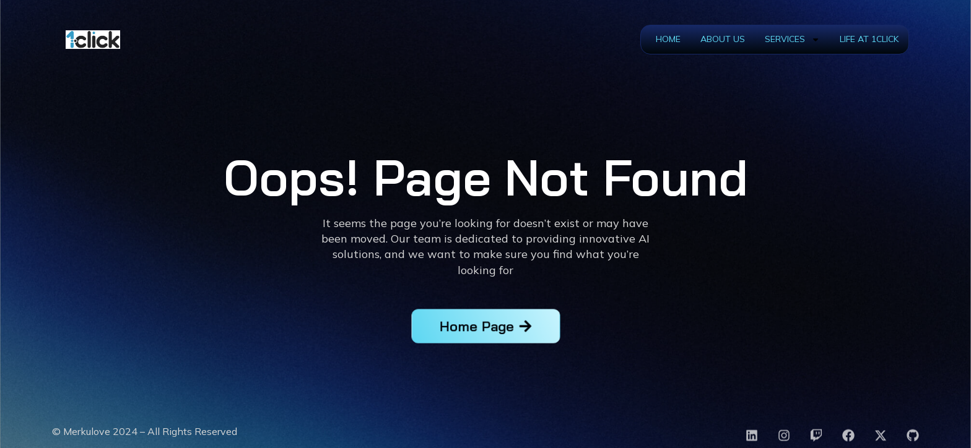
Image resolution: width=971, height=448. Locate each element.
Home (668, 39)
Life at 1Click (869, 39)
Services (792, 39)
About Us (722, 39)
